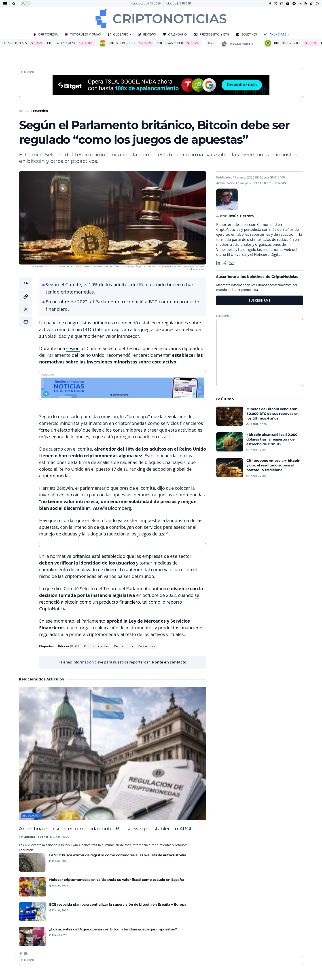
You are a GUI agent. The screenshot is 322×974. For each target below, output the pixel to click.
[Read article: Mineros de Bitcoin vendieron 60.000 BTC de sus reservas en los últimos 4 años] (229, 416)
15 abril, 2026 (59, 837)
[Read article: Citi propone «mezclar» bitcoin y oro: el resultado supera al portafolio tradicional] (229, 467)
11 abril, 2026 (58, 935)
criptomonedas (55, 476)
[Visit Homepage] (161, 18)
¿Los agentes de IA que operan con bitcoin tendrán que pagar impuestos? (113, 929)
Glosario (118, 34)
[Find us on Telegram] (294, 3)
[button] (25, 302)
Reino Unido (123, 646)
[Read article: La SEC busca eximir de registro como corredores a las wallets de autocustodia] (32, 862)
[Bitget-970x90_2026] (161, 84)
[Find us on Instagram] (281, 3)
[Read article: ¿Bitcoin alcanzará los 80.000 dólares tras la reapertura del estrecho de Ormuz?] (229, 441)
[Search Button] (13, 3)
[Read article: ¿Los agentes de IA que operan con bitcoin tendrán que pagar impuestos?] (32, 936)
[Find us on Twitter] (275, 3)
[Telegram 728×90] (122, 387)
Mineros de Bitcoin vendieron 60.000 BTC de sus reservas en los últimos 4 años (272, 413)
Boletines (246, 34)
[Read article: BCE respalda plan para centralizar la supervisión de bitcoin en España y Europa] (32, 911)
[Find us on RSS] (306, 3)
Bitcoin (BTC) (68, 646)
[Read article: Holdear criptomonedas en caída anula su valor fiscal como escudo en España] (32, 886)
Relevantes (146, 646)
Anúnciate (275, 34)
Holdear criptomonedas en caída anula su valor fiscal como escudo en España (116, 879)
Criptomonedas (96, 646)
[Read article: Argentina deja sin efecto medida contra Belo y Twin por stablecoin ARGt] (112, 753)
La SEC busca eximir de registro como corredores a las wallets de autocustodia (117, 855)
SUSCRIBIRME (260, 300)
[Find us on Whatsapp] (317, 3)
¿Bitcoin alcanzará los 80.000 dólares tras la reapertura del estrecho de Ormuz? (271, 439)
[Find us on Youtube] (287, 3)
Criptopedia (46, 34)
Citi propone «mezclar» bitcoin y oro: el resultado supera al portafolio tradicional (273, 465)
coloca (46, 469)
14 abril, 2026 (58, 861)
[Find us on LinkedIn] (300, 3)
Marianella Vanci (35, 837)
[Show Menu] (5, 3)
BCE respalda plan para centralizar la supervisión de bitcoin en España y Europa (117, 904)
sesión (73, 348)
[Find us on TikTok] (311, 3)
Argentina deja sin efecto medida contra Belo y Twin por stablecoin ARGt (105, 828)
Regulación (39, 111)
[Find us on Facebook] (270, 3)
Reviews (147, 34)
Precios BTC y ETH (211, 34)
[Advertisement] (260, 352)
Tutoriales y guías (83, 34)
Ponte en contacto (169, 662)
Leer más (26, 850)
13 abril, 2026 (58, 885)
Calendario (175, 34)
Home (23, 111)
